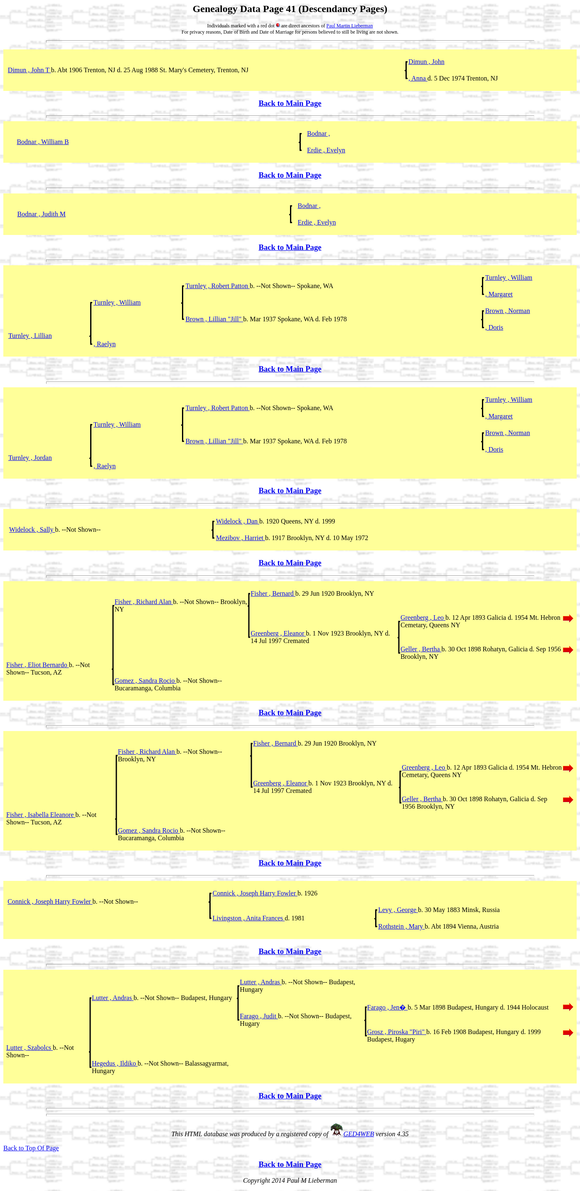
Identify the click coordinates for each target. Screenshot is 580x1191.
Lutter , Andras (260, 982)
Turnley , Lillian (30, 335)
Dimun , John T (29, 69)
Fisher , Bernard (273, 593)
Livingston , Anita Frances (249, 918)
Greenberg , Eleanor (278, 633)
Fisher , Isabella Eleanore (41, 814)
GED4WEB (359, 1133)
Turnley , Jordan (30, 457)
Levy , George (398, 909)
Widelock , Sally (32, 529)
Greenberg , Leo (423, 617)
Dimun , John (426, 61)
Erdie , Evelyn (326, 150)
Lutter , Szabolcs (29, 1047)
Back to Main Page (289, 103)
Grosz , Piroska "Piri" (396, 1031)
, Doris (494, 327)
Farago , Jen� (387, 1007)
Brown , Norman (507, 310)
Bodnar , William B (43, 141)
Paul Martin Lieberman (349, 26)
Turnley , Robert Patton (217, 285)
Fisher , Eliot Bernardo (37, 664)
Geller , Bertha (421, 649)
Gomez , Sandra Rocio (146, 680)
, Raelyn (104, 343)
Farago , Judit (259, 1016)
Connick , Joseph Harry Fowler (255, 893)
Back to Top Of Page (31, 1148)
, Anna (418, 78)
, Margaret (499, 294)
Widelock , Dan (237, 521)
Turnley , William (509, 277)
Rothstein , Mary (401, 926)
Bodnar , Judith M (41, 214)
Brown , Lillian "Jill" (214, 319)
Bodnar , (318, 133)
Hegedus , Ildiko (115, 1063)
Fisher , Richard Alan (144, 601)
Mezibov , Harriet (240, 537)
